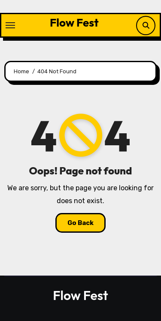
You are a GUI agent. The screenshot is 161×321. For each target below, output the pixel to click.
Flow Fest (74, 22)
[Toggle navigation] (10, 25)
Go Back (80, 223)
